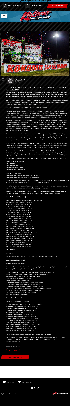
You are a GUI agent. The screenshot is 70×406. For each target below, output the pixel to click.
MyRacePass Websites (60, 393)
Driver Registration (15, 357)
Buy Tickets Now (57, 6)
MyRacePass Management (8, 394)
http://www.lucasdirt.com (13, 341)
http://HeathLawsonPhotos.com (38, 107)
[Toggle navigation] (4, 16)
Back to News (12, 350)
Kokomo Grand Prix (15, 6)
